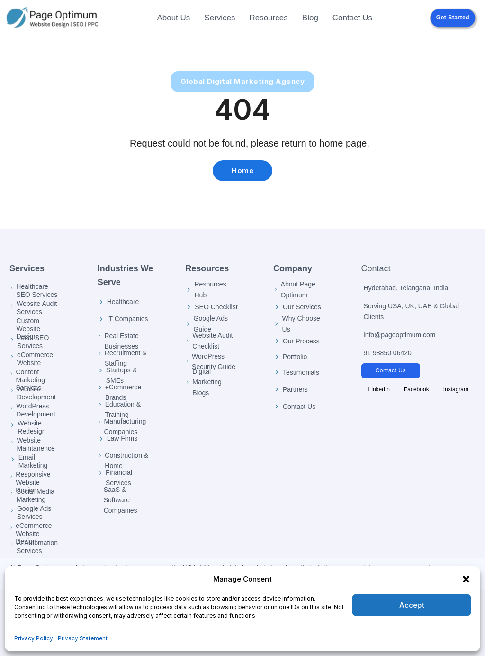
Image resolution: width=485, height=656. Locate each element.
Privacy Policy (33, 638)
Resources (269, 17)
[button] (466, 579)
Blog (310, 17)
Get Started (452, 17)
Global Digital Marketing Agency (242, 81)
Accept (411, 605)
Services (219, 17)
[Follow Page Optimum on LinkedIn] (379, 389)
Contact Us (352, 17)
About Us (173, 17)
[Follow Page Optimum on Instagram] (456, 389)
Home (242, 170)
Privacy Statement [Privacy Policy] (83, 638)
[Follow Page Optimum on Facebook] (416, 389)
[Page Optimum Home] (52, 18)
